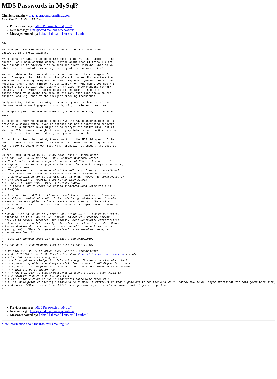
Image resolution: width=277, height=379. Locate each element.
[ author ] (82, 33)
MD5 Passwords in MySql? (53, 26)
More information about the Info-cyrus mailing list (35, 375)
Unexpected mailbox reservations (52, 30)
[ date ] (43, 33)
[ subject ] (68, 33)
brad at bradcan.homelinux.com (50, 15)
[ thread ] (55, 33)
